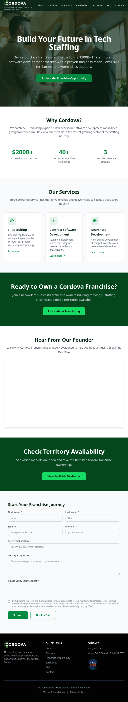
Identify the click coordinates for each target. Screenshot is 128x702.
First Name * (15, 512)
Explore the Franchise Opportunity (64, 78)
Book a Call (43, 615)
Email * (12, 526)
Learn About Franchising (64, 311)
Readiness (81, 5)
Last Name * (72, 512)
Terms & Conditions (54, 692)
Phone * (69, 526)
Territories (97, 5)
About (41, 5)
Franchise (66, 5)
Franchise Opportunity (58, 657)
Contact (119, 5)
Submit (17, 615)
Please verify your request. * (24, 580)
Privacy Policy (77, 692)
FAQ (109, 5)
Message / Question (19, 555)
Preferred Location (18, 541)
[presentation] (33, 589)
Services (53, 5)
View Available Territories (64, 476)
